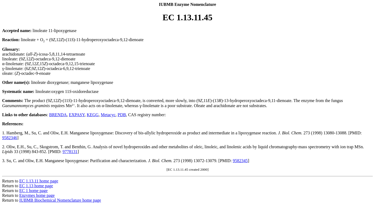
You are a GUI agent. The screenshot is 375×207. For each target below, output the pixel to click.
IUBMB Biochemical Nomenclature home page (60, 200)
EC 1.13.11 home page (38, 181)
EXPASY (77, 114)
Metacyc (108, 114)
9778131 (70, 151)
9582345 (240, 160)
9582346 (9, 137)
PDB (122, 114)
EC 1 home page (33, 190)
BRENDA (58, 114)
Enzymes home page (37, 195)
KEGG (92, 114)
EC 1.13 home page (36, 185)
